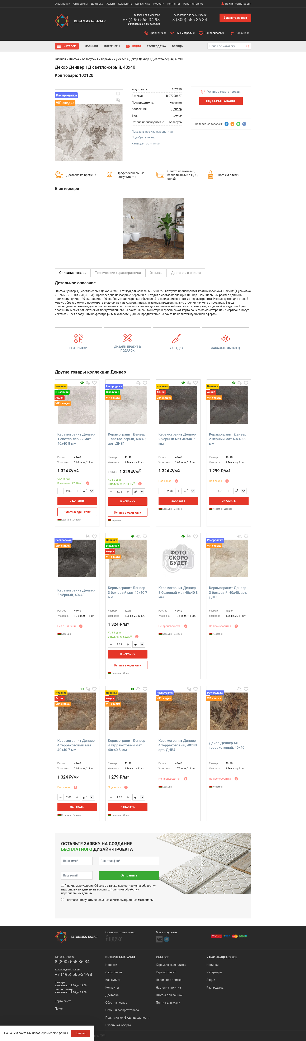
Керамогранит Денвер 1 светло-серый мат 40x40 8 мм (76, 439)
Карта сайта (63, 1001)
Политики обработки (124, 889)
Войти (229, 3)
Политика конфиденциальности (127, 1017)
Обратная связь (193, 3)
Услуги (110, 3)
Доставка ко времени (81, 175)
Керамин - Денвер (69, 519)
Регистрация (243, 3)
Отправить (129, 875)
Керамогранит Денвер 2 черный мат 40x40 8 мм (227, 439)
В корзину (77, 500)
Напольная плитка (169, 979)
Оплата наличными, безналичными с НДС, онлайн (182, 175)
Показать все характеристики (152, 131)
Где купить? (142, 3)
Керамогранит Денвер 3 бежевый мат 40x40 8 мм (178, 592)
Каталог (70, 46)
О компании (62, 3)
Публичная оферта (118, 1025)
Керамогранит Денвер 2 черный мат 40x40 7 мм (177, 439)
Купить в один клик (77, 512)
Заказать (178, 500)
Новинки (91, 46)
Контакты (173, 3)
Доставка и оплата (186, 273)
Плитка (74, 59)
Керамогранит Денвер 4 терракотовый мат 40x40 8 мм (126, 745)
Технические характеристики (118, 273)
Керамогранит (166, 972)
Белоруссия (90, 59)
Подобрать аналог (144, 137)
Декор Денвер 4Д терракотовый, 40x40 (227, 745)
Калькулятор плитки (146, 143)
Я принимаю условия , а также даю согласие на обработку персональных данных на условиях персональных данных (108, 889)
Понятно (80, 1033)
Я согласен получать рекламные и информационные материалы (109, 900)
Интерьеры (112, 46)
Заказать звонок (235, 17)
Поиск (59, 1008)
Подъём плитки (228, 175)
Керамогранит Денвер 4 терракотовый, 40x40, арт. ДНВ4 (178, 745)
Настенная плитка (168, 987)
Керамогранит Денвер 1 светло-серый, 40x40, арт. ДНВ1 (127, 439)
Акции (136, 46)
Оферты (99, 885)
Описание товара (72, 273)
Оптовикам (80, 3)
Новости (158, 3)
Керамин (107, 59)
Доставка (97, 3)
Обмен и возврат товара (122, 1010)
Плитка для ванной (169, 995)
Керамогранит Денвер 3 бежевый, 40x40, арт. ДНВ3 (228, 592)
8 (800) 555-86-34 (189, 19)
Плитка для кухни (168, 1002)
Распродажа (156, 46)
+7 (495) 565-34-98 (141, 19)
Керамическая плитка (171, 964)
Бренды (177, 46)
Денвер (121, 59)
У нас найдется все (222, 957)
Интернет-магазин (120, 957)
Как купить (125, 3)
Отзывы (156, 273)
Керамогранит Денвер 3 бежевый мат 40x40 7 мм (127, 592)
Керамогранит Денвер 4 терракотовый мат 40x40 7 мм (76, 745)
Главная (60, 59)
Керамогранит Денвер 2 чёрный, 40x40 (76, 592)
